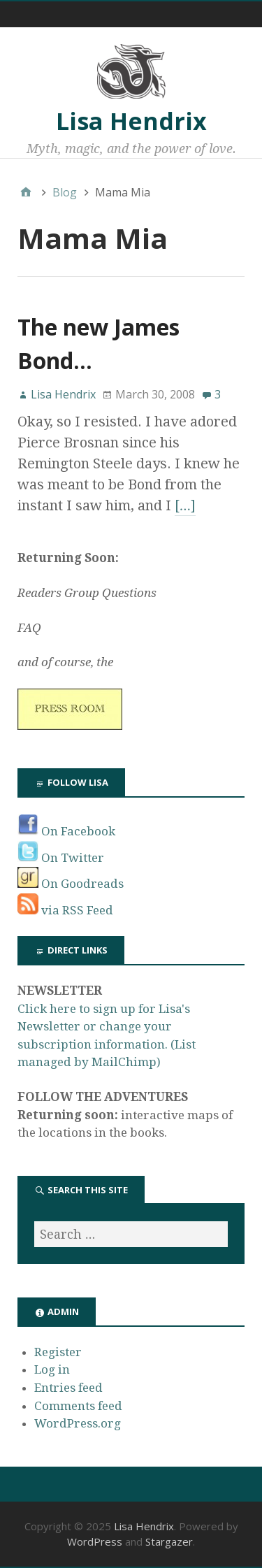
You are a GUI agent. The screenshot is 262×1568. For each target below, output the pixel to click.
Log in (52, 1369)
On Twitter (60, 858)
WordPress (94, 1541)
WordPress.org (77, 1423)
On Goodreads (70, 884)
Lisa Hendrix (131, 121)
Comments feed (78, 1406)
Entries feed (68, 1388)
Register (58, 1352)
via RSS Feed (65, 910)
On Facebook (66, 831)
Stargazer (169, 1541)
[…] (185, 505)
